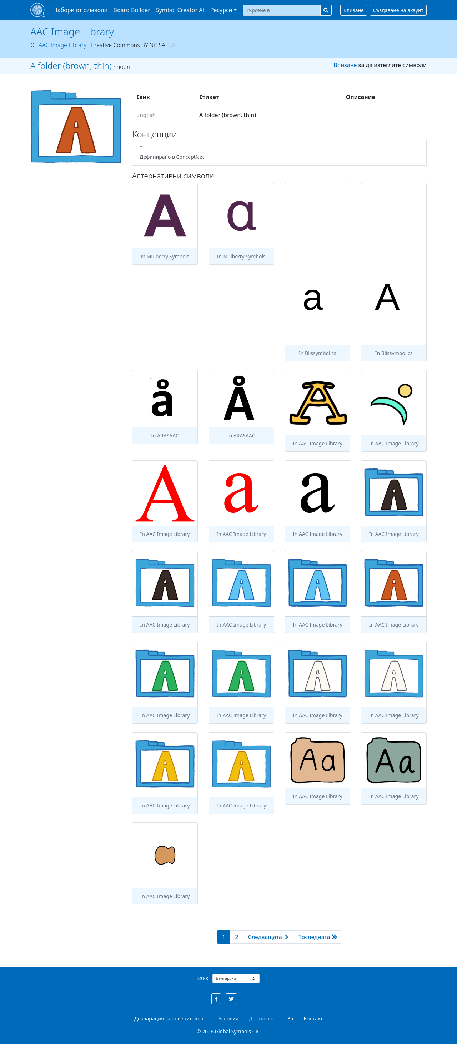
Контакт (313, 1018)
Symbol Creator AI (180, 10)
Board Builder (132, 10)
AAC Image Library (72, 31)
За (290, 1018)
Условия (228, 1018)
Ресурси (221, 10)
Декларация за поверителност (171, 1018)
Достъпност (263, 1018)
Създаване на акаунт (398, 10)
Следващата (268, 937)
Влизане (353, 10)
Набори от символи (80, 10)
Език (203, 978)
